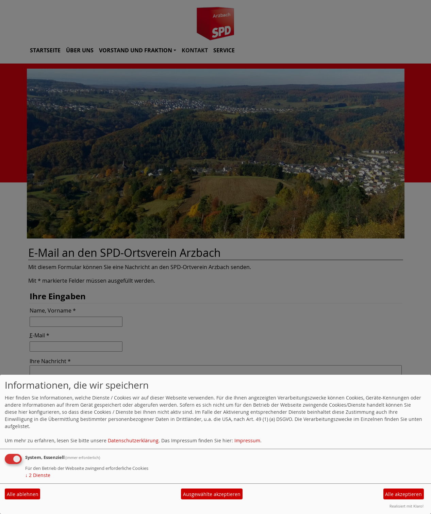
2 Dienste (37, 475)
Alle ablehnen (22, 494)
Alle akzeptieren (403, 494)
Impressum (247, 440)
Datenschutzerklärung (133, 440)
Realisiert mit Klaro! (406, 506)
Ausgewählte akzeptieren (212, 494)
